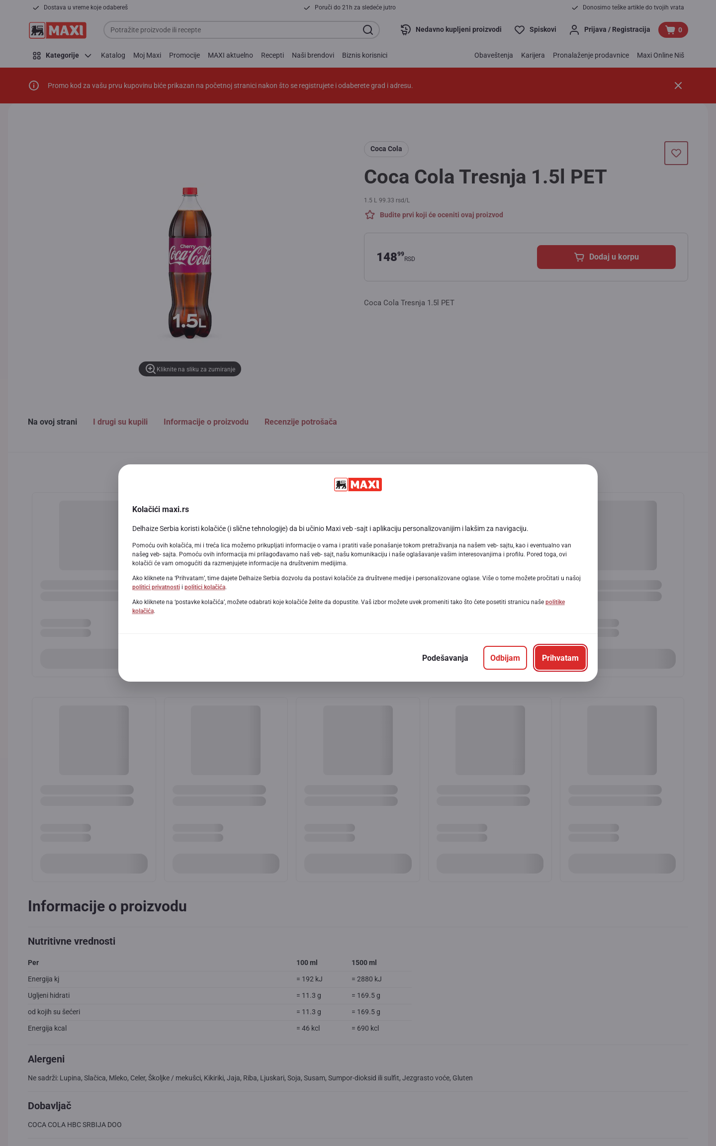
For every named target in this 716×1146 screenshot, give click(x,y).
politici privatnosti (156, 587)
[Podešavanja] (445, 658)
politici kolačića (204, 587)
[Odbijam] (505, 658)
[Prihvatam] (560, 658)
